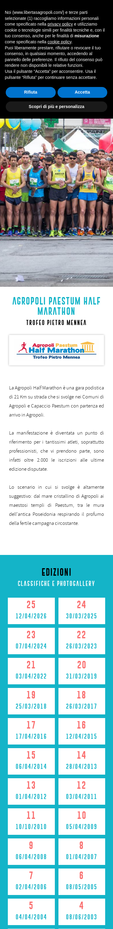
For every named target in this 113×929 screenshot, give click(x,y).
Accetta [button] (82, 902)
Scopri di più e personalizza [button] (56, 916)
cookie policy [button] (59, 852)
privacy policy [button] (60, 834)
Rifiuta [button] (30, 902)
